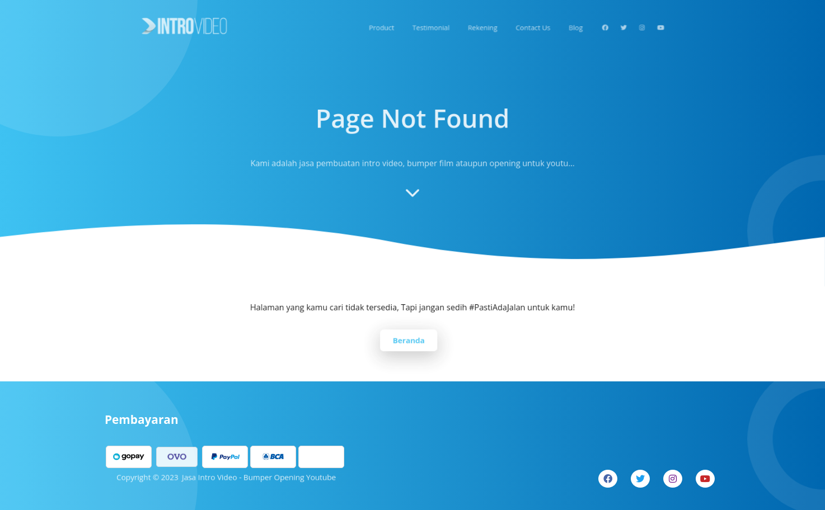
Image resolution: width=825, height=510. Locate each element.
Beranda (409, 339)
